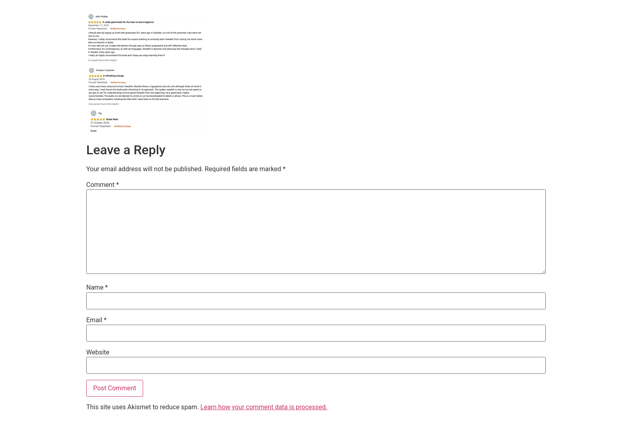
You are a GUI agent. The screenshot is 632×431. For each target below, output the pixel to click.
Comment (102, 185)
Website (97, 352)
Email (96, 320)
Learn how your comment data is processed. (263, 407)
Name (97, 287)
